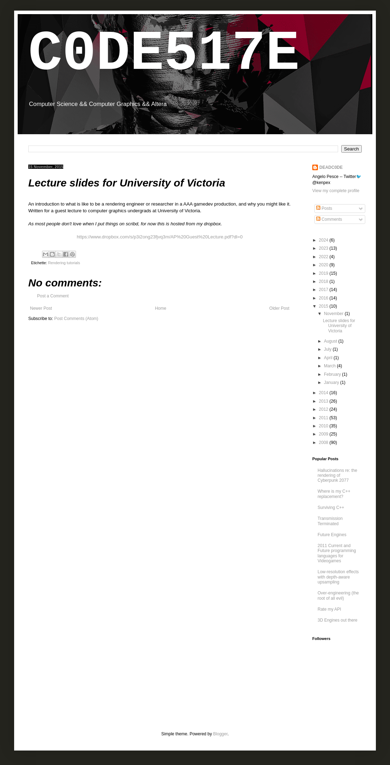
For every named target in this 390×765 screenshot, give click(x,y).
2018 (324, 281)
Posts (324, 208)
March (330, 365)
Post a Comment (53, 295)
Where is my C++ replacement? (334, 494)
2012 (324, 409)
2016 (324, 298)
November (334, 313)
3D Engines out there (338, 620)
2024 (324, 240)
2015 (324, 306)
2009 (324, 434)
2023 (324, 248)
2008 (324, 442)
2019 (324, 273)
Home (160, 308)
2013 (324, 401)
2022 (324, 256)
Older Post (279, 308)
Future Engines (332, 534)
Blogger (220, 733)
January (332, 382)
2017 (324, 289)
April (328, 357)
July (328, 349)
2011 (324, 417)
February (333, 374)
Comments (329, 219)
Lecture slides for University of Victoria (339, 325)
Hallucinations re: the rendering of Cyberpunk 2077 (337, 475)
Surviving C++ (331, 507)
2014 (324, 392)
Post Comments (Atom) (76, 318)
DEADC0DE (331, 167)
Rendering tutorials (64, 263)
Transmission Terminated (330, 521)
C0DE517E (164, 54)
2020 (324, 264)
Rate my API (329, 609)
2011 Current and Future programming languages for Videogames (337, 553)
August (331, 341)
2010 (324, 425)
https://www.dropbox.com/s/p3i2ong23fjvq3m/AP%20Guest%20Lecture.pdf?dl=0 (160, 236)
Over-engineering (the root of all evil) (338, 595)
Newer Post (41, 308)
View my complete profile (335, 190)
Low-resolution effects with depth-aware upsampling (338, 577)
